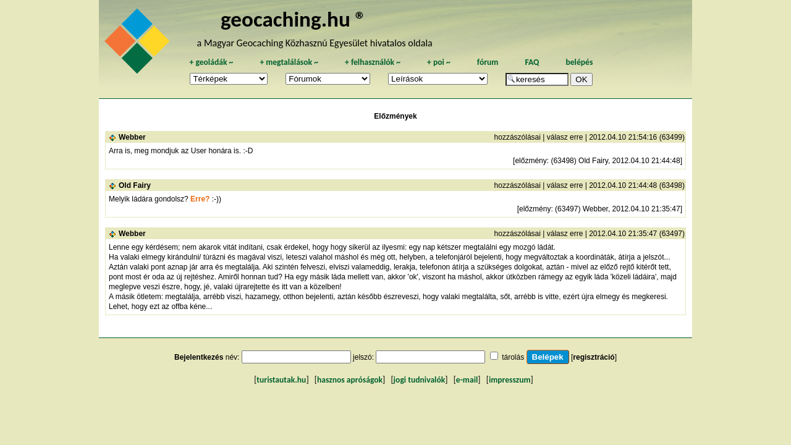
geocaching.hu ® (293, 19)
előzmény (530, 160)
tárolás (513, 357)
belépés (579, 62)
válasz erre (565, 137)
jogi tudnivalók (420, 380)
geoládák (211, 62)
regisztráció (593, 357)
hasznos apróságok (350, 380)
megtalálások (289, 62)
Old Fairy (135, 185)
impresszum (510, 380)
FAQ (532, 62)
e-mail (467, 380)
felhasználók (372, 62)
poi (438, 62)
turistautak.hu (281, 380)
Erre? (199, 199)
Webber (132, 137)
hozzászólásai (517, 137)
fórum (488, 62)
